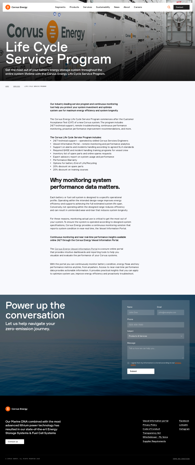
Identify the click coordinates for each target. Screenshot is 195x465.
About (127, 7)
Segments (60, 7)
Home (7, 86)
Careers (138, 7)
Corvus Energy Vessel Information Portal (76, 248)
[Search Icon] (169, 7)
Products (74, 7)
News (117, 7)
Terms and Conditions (181, 458)
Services (87, 7)
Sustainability (103, 7)
